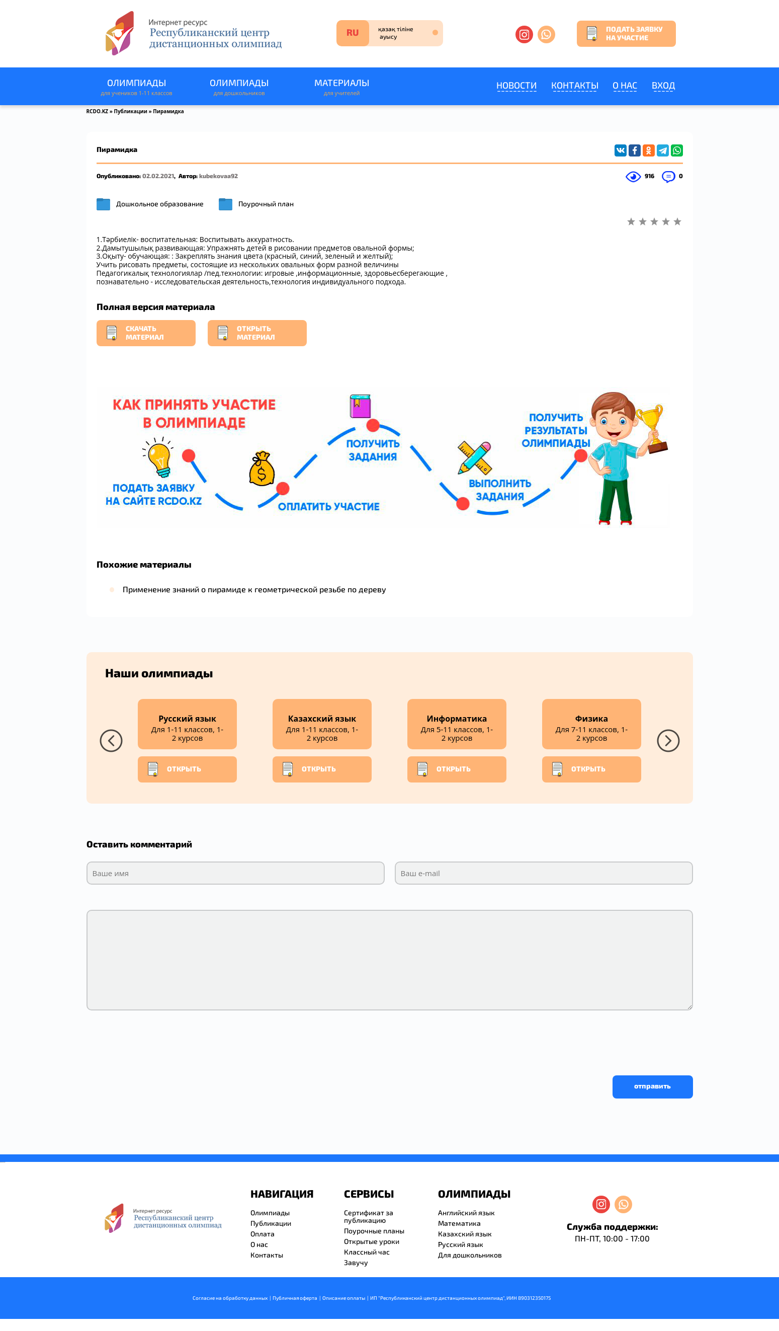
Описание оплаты (343, 1298)
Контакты (574, 85)
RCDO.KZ (97, 111)
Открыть (173, 769)
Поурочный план (266, 203)
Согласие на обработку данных (230, 1298)
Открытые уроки (371, 1241)
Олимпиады (136, 87)
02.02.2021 (158, 175)
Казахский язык (465, 1233)
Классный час (367, 1251)
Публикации (130, 111)
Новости (516, 85)
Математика (459, 1223)
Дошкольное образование (160, 203)
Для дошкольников (470, 1254)
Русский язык (460, 1244)
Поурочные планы (374, 1230)
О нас (625, 85)
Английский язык (466, 1212)
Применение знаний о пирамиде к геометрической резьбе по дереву (254, 589)
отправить (652, 1085)
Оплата (262, 1233)
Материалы (342, 87)
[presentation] (162, 1040)
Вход (663, 85)
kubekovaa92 (218, 175)
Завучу (356, 1262)
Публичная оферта (295, 1298)
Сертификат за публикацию (368, 1216)
